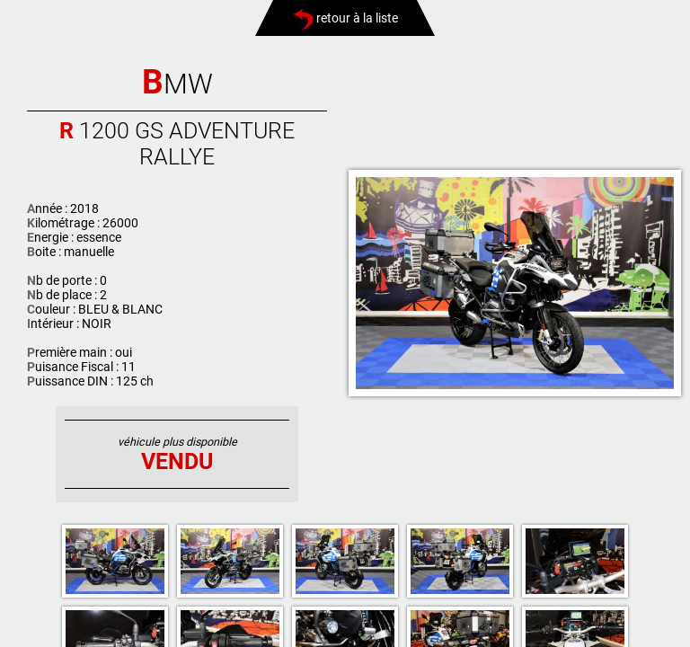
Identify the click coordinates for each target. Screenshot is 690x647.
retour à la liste (345, 18)
